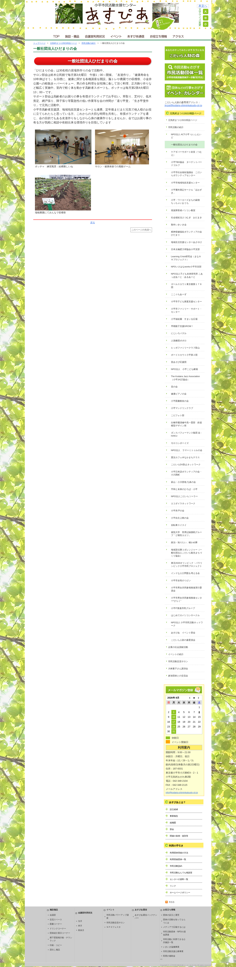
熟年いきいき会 (178, 224)
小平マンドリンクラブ (182, 408)
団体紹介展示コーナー (60, 933)
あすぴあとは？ (177, 802)
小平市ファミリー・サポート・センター (186, 310)
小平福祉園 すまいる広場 (184, 319)
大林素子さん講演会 (178, 668)
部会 (172, 829)
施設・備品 (72, 35)
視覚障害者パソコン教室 (183, 210)
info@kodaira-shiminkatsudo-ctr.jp (182, 792)
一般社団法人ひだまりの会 (184, 144)
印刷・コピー (56, 945)
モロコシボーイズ (180, 443)
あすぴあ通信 (136, 35)
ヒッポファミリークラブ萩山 (185, 347)
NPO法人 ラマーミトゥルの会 (186, 450)
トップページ (39, 43)
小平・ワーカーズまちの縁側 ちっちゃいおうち (186, 201)
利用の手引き (176, 845)
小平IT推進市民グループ (183, 608)
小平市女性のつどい (181, 580)
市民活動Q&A (176, 866)
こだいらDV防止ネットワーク (186, 464)
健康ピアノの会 (178, 394)
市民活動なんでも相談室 (181, 872)
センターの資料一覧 (179, 879)
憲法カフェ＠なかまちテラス (185, 457)
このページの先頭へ (141, 230)
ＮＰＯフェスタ (113, 927)
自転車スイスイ (178, 525)
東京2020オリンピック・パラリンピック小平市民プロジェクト (186, 564)
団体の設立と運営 (171, 915)
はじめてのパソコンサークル (185, 615)
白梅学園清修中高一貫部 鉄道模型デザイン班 (186, 424)
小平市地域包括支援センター (185, 182)
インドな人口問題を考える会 (185, 573)
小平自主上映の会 (180, 518)
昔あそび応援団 (178, 362)
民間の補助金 (169, 956)
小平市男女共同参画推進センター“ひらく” (186, 599)
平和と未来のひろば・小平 (184, 489)
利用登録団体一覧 (178, 859)
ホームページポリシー (180, 892)
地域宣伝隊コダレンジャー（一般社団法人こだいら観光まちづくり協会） (186, 552)
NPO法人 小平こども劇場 (184, 369)
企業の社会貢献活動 (178, 647)
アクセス (178, 35)
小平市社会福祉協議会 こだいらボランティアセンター (186, 174)
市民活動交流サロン (178, 661)
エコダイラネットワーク (183, 503)
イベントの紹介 (176, 654)
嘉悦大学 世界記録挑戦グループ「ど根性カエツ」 (186, 534)
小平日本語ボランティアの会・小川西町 (186, 473)
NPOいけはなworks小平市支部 (186, 266)
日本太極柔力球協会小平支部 (185, 249)
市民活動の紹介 (88, 43)
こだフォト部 (177, 415)
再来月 (81, 930)
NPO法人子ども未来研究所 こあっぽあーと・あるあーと (187, 275)
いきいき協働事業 (171, 947)
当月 (80, 921)
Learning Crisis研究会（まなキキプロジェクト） (186, 258)
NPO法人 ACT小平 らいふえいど (186, 136)
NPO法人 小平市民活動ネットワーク (187, 624)
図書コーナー (56, 924)
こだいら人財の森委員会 (183, 640)
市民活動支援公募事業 (173, 951)
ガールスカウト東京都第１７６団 (186, 286)
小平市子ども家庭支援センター (186, 301)
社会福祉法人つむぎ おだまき (186, 217)
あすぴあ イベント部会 (183, 632)
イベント (116, 35)
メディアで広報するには (174, 927)
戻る (92, 222)
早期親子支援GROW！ (182, 326)
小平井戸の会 (177, 510)
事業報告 (174, 816)
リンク (173, 886)
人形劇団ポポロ (178, 340)
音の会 (174, 386)
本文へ (203, 5)
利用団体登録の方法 (179, 853)
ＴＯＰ (56, 35)
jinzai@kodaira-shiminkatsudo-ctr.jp (183, 105)
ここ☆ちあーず (178, 294)
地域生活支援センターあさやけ (186, 242)
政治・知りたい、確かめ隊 (184, 542)
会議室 (53, 915)
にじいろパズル (178, 333)
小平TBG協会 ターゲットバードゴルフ (186, 163)
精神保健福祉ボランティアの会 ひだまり (187, 233)
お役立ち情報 (158, 35)
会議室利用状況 (95, 35)
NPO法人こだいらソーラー (184, 496)
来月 (80, 925)
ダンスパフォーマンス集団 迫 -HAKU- (186, 434)
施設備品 (54, 910)
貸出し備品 (55, 949)
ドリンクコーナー (58, 928)
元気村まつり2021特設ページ (63, 43)
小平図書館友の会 (180, 401)
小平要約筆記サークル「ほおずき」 (186, 191)
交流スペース (56, 919)
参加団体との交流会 (178, 675)
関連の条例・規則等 (179, 836)
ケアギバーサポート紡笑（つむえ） (186, 153)
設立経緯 (174, 809)
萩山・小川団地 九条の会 (183, 482)
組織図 (173, 822)
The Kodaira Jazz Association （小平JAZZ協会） (186, 378)
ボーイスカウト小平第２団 (184, 355)
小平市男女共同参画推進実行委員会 (186, 589)
